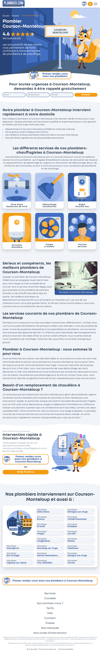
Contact (50, 618)
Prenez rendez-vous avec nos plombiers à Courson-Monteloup (23, 459)
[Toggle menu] (95, 3)
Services (50, 593)
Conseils (50, 598)
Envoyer (86, 95)
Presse (50, 623)
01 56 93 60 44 (25, 472)
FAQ (50, 613)
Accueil (6, 15)
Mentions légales (65, 649)
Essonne (15, 15)
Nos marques (50, 628)
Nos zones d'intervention (50, 633)
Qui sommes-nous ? (50, 603)
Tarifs (50, 608)
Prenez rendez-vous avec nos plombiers (49, 75)
